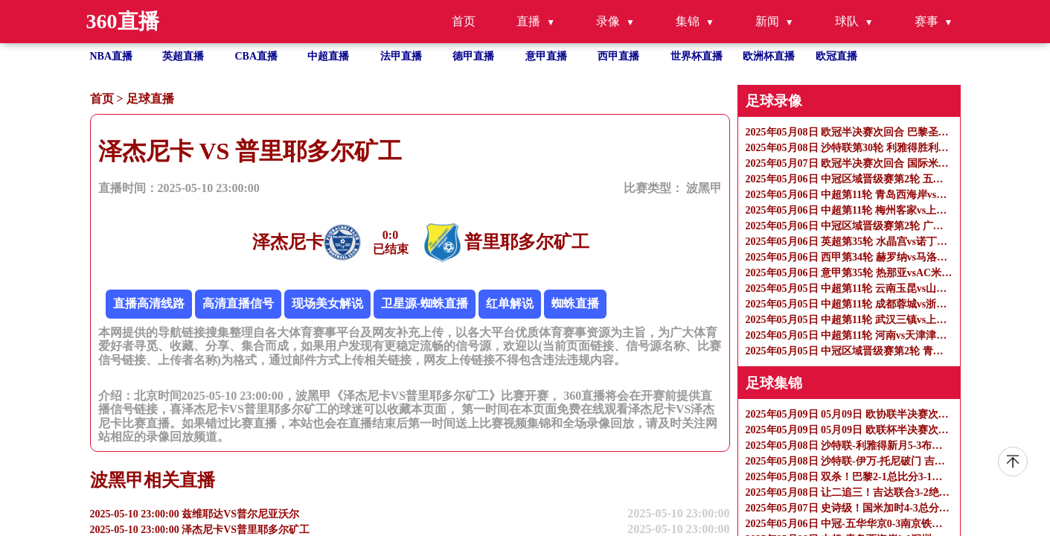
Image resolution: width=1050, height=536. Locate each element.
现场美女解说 (327, 303)
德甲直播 (473, 56)
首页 (464, 21)
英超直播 (183, 56)
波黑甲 (704, 188)
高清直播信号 (238, 303)
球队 (847, 21)
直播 (528, 21)
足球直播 (150, 98)
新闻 (767, 21)
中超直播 (328, 56)
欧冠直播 (836, 56)
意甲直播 (546, 56)
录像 (608, 21)
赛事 (926, 21)
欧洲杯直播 (769, 56)
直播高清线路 (149, 303)
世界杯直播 (696, 56)
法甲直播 (401, 56)
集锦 (688, 21)
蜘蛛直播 (575, 303)
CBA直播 (256, 56)
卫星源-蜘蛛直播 (424, 303)
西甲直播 (618, 56)
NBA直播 (111, 56)
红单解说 (510, 303)
